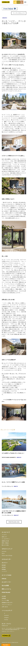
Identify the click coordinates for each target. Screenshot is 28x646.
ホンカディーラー (6, 582)
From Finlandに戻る (14, 522)
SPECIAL (4, 578)
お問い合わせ (5, 606)
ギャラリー (5, 562)
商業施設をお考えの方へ (7, 602)
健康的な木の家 (5, 541)
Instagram (5, 617)
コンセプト (4, 534)
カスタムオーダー (6, 559)
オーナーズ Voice (6, 575)
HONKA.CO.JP (5, 625)
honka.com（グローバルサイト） (8, 631)
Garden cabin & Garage (7, 555)
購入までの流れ (5, 545)
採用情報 (4, 598)
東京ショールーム (6, 589)
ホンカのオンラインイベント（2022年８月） (13, 54)
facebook (5, 615)
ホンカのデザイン (6, 538)
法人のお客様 (5, 585)
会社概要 (4, 596)
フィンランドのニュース (19, 13)
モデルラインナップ (7, 549)
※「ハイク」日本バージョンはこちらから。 (13, 65)
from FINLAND (6, 592)
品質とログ (4, 536)
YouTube (5, 619)
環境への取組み (5, 543)
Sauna (3, 553)
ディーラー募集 (5, 600)
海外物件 (4, 567)
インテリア (4, 571)
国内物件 (4, 565)
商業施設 (4, 569)
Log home (4, 551)
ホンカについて (6, 532)
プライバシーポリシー (7, 604)
